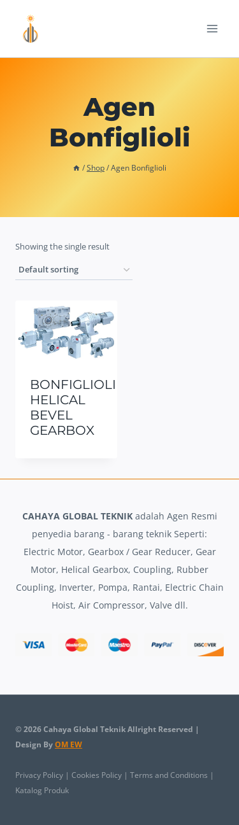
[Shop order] (74, 270)
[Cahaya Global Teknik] (31, 29)
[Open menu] (212, 28)
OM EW (68, 744)
